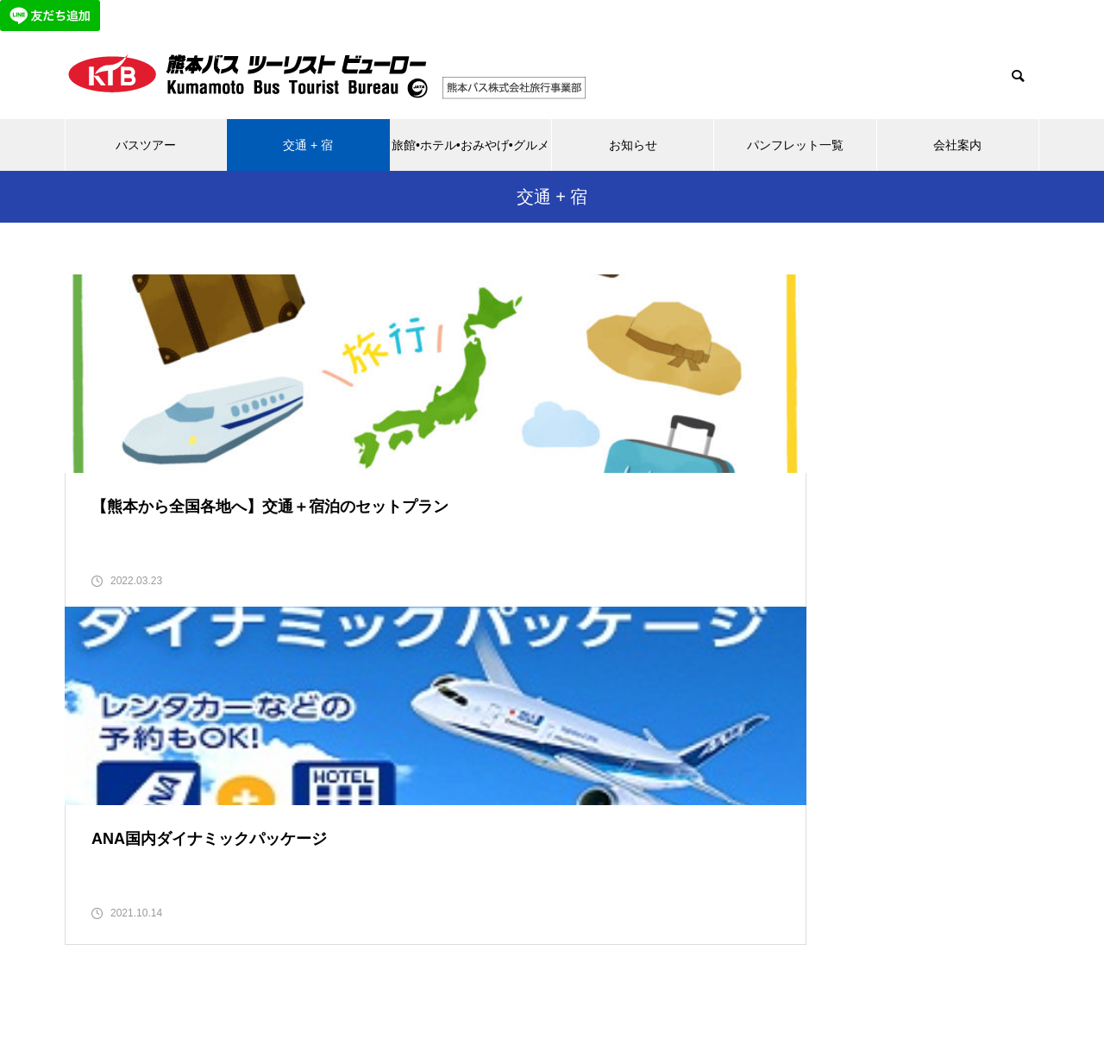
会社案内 (957, 145)
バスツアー (146, 145)
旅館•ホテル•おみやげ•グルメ (470, 145)
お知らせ (633, 145)
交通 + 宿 (308, 145)
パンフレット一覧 (795, 145)
